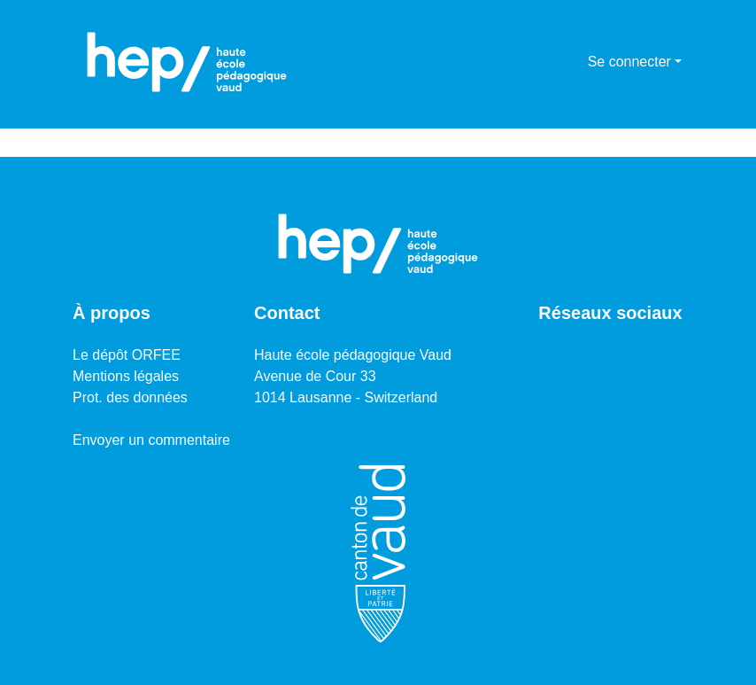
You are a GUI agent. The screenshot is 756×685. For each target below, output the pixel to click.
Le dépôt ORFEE (127, 354)
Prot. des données (130, 397)
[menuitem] (571, 62)
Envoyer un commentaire (151, 440)
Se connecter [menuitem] (629, 61)
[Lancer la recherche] (546, 62)
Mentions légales (126, 376)
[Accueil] (187, 62)
